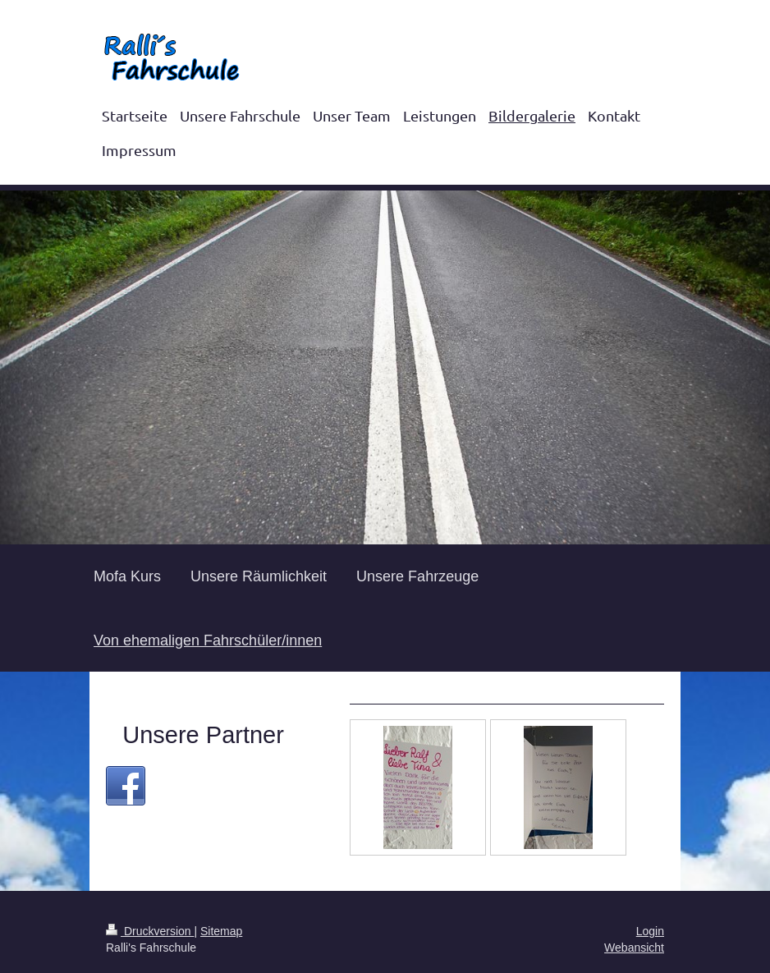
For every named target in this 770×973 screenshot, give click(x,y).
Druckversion (150, 931)
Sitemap (221, 931)
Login (650, 931)
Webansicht (634, 947)
